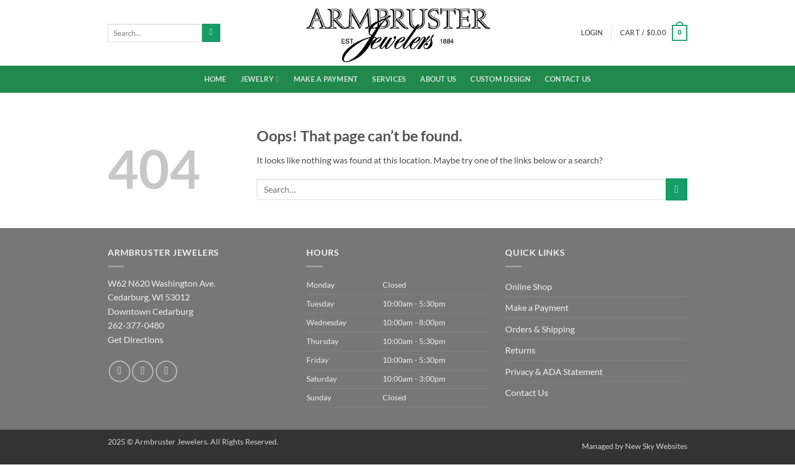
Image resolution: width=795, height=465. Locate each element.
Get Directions (135, 339)
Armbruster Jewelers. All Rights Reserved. (206, 441)
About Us (438, 79)
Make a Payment (326, 79)
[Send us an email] (166, 371)
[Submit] (211, 33)
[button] (653, 33)
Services (389, 79)
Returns (520, 350)
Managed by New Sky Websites (634, 446)
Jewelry (260, 79)
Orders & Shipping (540, 329)
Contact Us (568, 79)
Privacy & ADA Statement (554, 371)
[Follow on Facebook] (119, 371)
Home (215, 79)
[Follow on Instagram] (142, 371)
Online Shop (528, 286)
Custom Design (500, 79)
